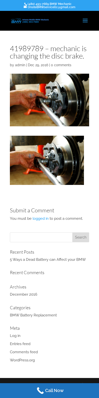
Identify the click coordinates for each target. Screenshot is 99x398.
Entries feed (20, 344)
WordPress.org (22, 360)
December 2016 (23, 294)
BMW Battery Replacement (33, 315)
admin (20, 65)
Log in (15, 335)
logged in (41, 218)
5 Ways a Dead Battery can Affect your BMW (48, 259)
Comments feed (24, 352)
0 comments (61, 65)
